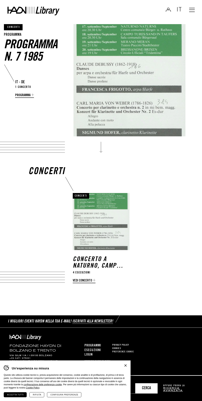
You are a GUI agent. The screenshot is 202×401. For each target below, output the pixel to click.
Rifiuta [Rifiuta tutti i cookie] (37, 395)
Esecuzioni (92, 351)
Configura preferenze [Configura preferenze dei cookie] (64, 395)
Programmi (92, 346)
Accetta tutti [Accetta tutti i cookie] (15, 395)
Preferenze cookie (123, 352)
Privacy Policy (120, 346)
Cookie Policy (32, 387)
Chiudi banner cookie (125, 365)
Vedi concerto (82, 282)
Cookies (116, 349)
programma (23, 95)
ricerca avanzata (173, 389)
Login (167, 10)
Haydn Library (39, 12)
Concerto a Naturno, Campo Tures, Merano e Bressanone (97, 264)
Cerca (146, 388)
